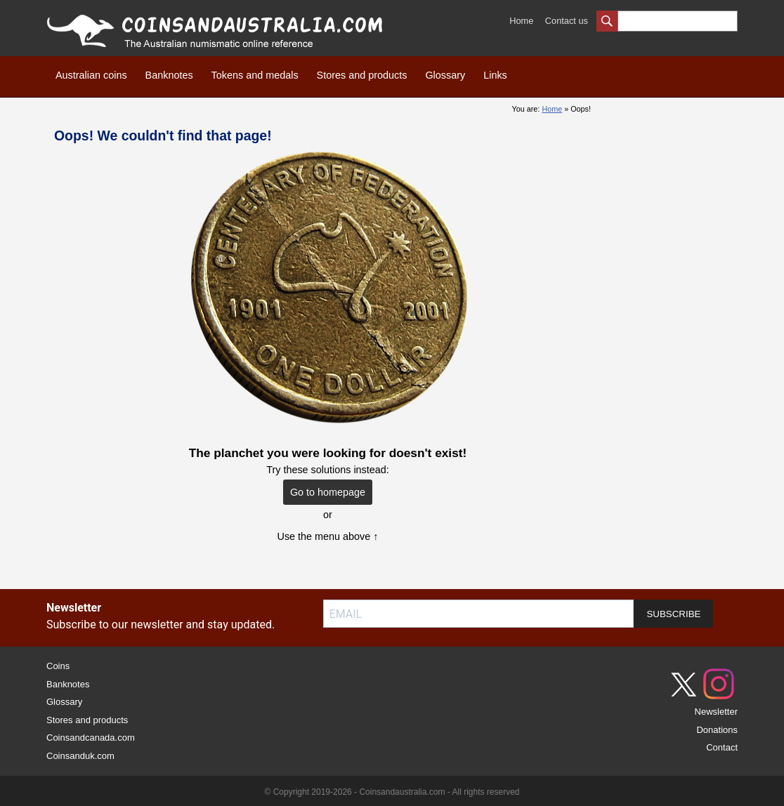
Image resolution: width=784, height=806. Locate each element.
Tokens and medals (255, 75)
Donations (717, 730)
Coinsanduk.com (80, 756)
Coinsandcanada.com (90, 737)
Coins (58, 666)
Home (521, 20)
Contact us (566, 20)
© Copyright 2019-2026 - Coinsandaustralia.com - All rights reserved (391, 792)
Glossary (445, 75)
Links (495, 75)
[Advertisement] (674, 308)
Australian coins (91, 75)
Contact (722, 747)
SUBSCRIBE (673, 614)
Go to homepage (327, 492)
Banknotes (169, 75)
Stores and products (362, 75)
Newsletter (716, 711)
